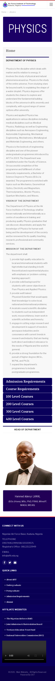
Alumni (9, 602)
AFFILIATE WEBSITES (14, 609)
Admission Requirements (17, 596)
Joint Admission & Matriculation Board (24, 624)
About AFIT (11, 579)
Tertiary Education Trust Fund (20, 630)
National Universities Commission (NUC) (25, 635)
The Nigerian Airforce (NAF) (19, 619)
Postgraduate (12, 591)
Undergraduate (13, 585)
